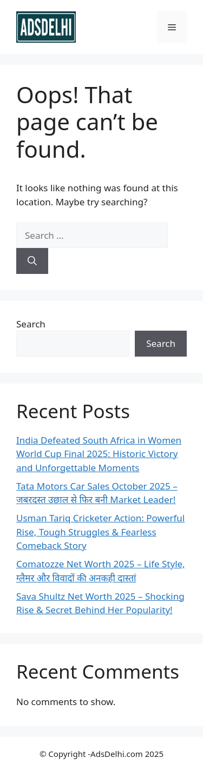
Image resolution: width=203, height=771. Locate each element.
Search (30, 324)
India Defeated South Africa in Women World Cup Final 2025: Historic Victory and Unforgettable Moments (98, 454)
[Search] (32, 261)
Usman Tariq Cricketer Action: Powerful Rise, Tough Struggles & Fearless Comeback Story (100, 532)
